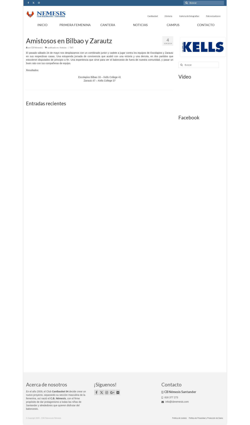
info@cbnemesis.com (175, 401)
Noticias (63, 48)
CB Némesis (36, 48)
